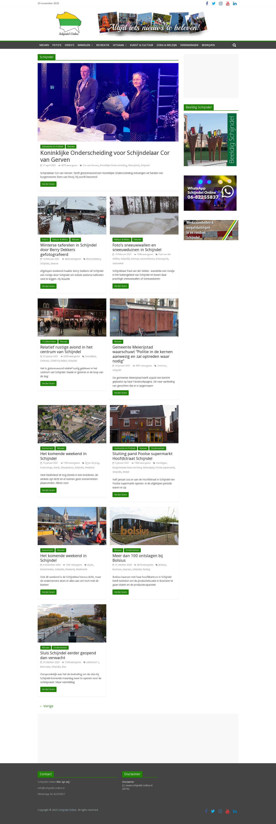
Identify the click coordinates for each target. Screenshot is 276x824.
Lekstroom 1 (92, 662)
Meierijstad (133, 165)
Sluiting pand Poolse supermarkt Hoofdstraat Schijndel (142, 456)
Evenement (47, 448)
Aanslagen (161, 462)
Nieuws (44, 45)
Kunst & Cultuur (141, 45)
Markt (56, 467)
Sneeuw (54, 263)
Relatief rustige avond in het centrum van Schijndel (66, 349)
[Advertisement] (211, 76)
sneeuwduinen (147, 258)
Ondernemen (157, 448)
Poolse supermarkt (165, 467)
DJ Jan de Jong (92, 462)
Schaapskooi (67, 467)
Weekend (89, 467)
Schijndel (145, 165)
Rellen (64, 360)
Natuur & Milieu (60, 239)
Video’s (69, 45)
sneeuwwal (117, 263)
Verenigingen (189, 45)
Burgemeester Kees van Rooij (127, 467)
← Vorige (46, 706)
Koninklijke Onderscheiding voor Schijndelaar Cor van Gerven (105, 156)
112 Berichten (49, 341)
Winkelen (84, 45)
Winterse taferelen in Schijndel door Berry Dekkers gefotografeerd (68, 249)
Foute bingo (46, 467)
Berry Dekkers (93, 258)
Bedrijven (208, 45)
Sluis (64, 666)
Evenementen (47, 569)
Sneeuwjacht (162, 258)
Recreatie (102, 45)
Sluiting (146, 569)
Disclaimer (128, 781)
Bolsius (162, 564)
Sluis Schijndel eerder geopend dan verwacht (68, 655)
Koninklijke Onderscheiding (113, 165)
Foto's (45, 239)
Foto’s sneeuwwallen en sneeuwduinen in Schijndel (136, 247)
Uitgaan (118, 45)
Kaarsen (127, 569)
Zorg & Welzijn (167, 45)
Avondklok (90, 356)
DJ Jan (90, 564)
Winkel (126, 471)
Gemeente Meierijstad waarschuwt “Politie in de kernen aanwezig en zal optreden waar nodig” (142, 353)
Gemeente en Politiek (52, 146)
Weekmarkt (81, 569)
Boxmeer (117, 569)
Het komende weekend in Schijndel (63, 456)
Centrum (44, 360)
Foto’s (56, 45)
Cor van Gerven (90, 165)
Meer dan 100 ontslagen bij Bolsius (137, 558)
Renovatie (45, 666)
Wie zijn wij (63, 781)
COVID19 (54, 360)
